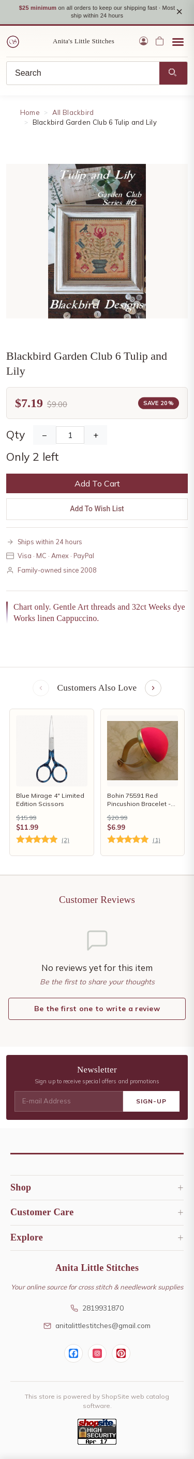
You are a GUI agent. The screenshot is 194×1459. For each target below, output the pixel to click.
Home (30, 112)
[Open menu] (178, 41)
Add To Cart (97, 483)
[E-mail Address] (68, 1101)
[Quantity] (70, 435)
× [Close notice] (179, 11)
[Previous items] (41, 688)
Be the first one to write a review (97, 1008)
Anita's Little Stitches (83, 41)
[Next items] (153, 688)
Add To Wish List (97, 509)
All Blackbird (73, 112)
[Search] (83, 73)
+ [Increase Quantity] (95, 435)
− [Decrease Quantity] (44, 435)
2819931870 (97, 1307)
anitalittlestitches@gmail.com (97, 1325)
